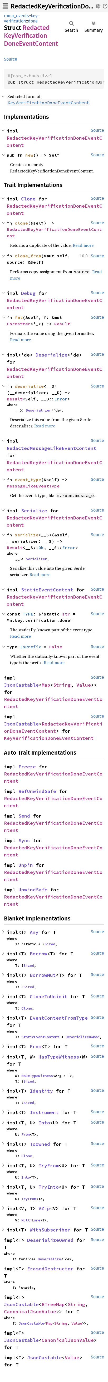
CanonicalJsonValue (30, 1311)
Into (44, 1123)
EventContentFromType (59, 1018)
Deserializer (38, 410)
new (29, 155)
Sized (50, 944)
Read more (83, 245)
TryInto (48, 1187)
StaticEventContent (47, 590)
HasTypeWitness (58, 1057)
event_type (28, 479)
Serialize (34, 511)
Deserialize (51, 355)
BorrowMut (43, 975)
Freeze (27, 767)
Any (34, 932)
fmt (19, 317)
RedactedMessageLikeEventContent (51, 448)
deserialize (29, 386)
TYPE (28, 614)
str (66, 614)
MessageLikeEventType (33, 486)
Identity (41, 1091)
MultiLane (30, 1220)
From (35, 1046)
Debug (28, 293)
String (62, 685)
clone (21, 223)
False (55, 646)
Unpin (25, 865)
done (33, 21)
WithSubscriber (50, 1230)
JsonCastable (21, 685)
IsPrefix (30, 646)
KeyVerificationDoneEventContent (49, 738)
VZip (44, 1208)
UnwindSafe (32, 890)
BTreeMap (53, 1304)
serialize (26, 534)
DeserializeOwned (82, 1036)
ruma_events (16, 15)
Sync (24, 840)
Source (10, 59)
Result (62, 323)
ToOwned (40, 1144)
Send (24, 816)
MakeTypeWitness (37, 1075)
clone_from (28, 255)
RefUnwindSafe (37, 791)
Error (60, 399)
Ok (41, 547)
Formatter (19, 323)
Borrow (38, 954)
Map (46, 685)
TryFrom (48, 1165)
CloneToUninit (48, 996)
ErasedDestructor (50, 1269)
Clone (28, 199)
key (34, 15)
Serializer (36, 559)
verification (15, 21)
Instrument (44, 1112)
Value (83, 685)
